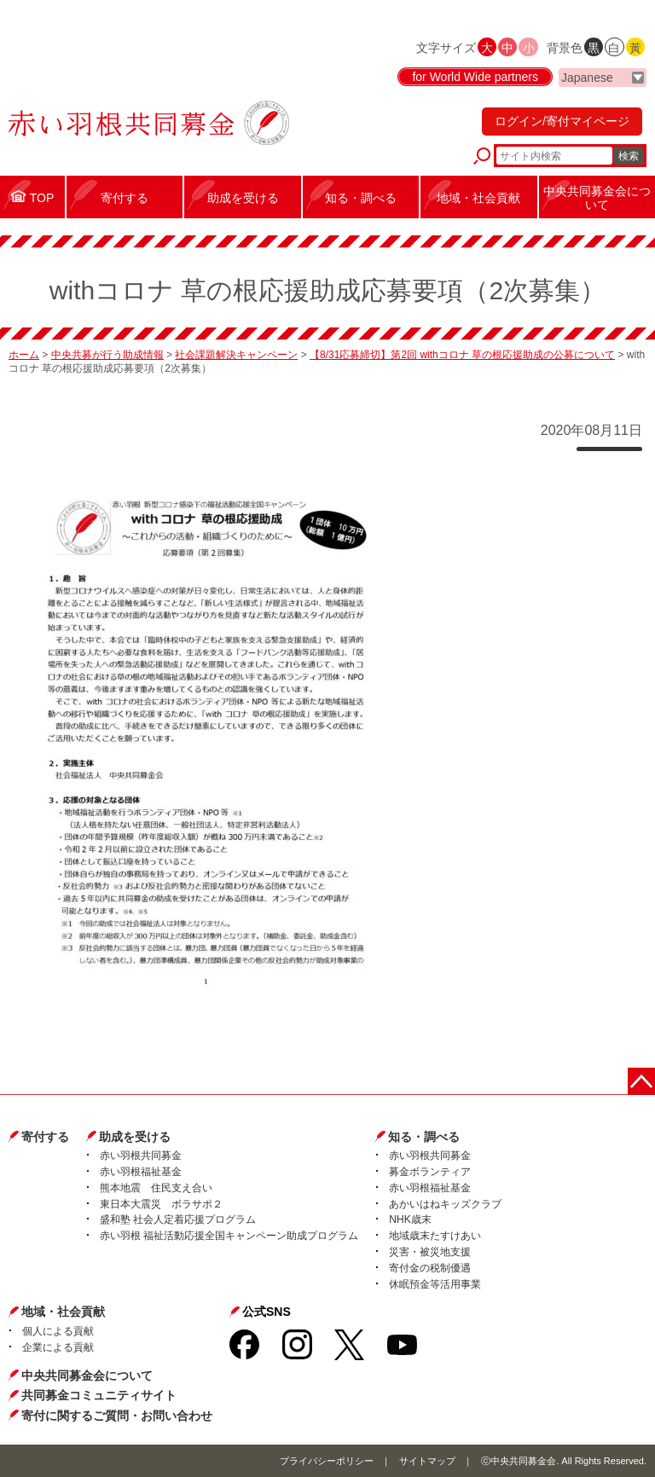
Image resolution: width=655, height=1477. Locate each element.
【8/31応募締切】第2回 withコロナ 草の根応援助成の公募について (462, 355)
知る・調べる (424, 1137)
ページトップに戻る (641, 1081)
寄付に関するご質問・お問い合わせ (116, 1415)
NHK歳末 (410, 1219)
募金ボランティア (430, 1172)
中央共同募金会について (87, 1375)
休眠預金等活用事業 (435, 1284)
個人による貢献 (58, 1331)
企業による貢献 (58, 1347)
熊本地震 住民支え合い (156, 1188)
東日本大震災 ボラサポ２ (161, 1204)
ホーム (24, 355)
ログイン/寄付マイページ (562, 121)
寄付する (45, 1137)
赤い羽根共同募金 (141, 1155)
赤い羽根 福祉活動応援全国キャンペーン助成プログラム (229, 1236)
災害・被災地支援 (430, 1252)
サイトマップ (427, 1461)
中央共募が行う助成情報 (107, 355)
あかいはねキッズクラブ (445, 1204)
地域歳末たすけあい (435, 1236)
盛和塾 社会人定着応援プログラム (178, 1219)
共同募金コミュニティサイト (99, 1395)
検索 (628, 156)
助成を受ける (135, 1137)
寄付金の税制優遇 (430, 1268)
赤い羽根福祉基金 (141, 1172)
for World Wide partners (475, 77)
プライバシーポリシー (327, 1461)
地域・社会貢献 (63, 1311)
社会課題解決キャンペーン (236, 355)
